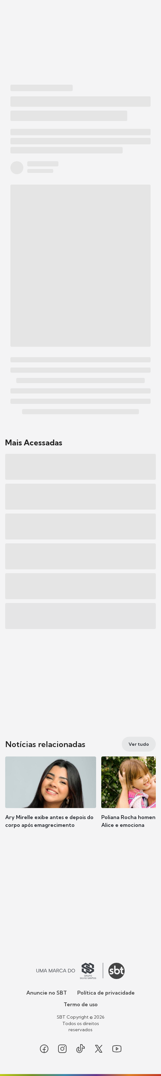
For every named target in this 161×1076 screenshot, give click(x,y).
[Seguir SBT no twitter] (98, 1049)
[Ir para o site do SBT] (116, 971)
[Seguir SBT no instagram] (62, 1049)
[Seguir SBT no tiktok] (80, 1049)
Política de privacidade (106, 992)
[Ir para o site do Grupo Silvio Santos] (69, 971)
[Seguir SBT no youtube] (117, 1049)
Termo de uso (81, 1004)
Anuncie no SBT (46, 992)
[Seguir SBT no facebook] (44, 1049)
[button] (50, 798)
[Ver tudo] (139, 744)
